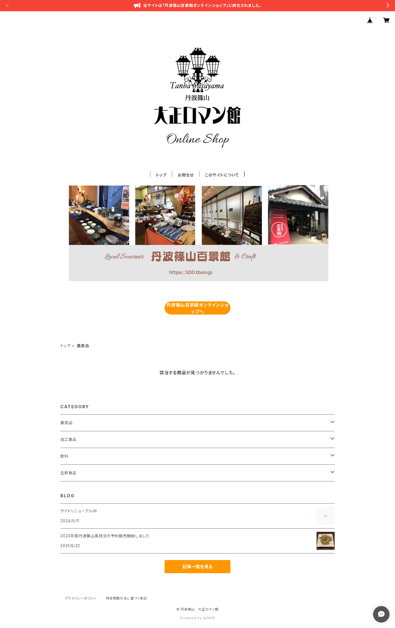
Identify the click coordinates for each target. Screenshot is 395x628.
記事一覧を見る (197, 566)
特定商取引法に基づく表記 (126, 598)
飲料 (64, 456)
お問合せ (186, 175)
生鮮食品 (68, 472)
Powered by (197, 618)
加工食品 (68, 439)
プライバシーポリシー (81, 598)
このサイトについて (222, 175)
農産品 (66, 422)
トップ (161, 175)
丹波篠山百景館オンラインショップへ (197, 308)
